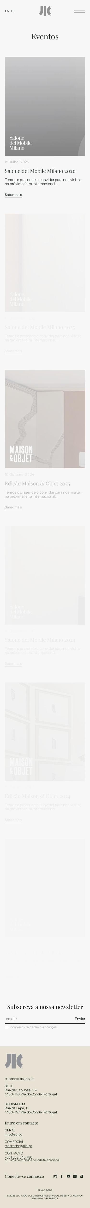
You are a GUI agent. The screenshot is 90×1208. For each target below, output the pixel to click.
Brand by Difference (45, 1198)
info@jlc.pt (13, 1134)
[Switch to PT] (13, 11)
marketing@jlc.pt (18, 1145)
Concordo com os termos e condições (34, 1027)
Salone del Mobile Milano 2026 (40, 170)
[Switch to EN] (7, 11)
